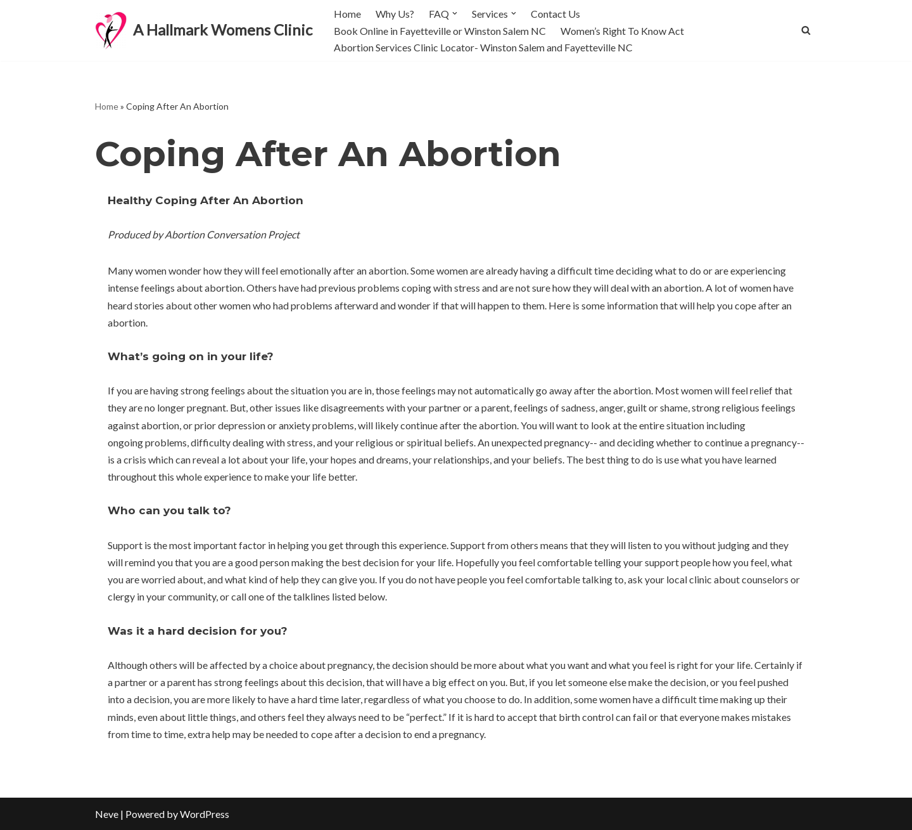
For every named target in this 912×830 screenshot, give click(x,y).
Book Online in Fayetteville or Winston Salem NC (440, 31)
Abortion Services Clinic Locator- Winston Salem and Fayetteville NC (483, 47)
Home (347, 14)
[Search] (806, 30)
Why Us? (395, 14)
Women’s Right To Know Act (622, 31)
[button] (454, 13)
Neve (106, 814)
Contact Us (555, 14)
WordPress (204, 814)
